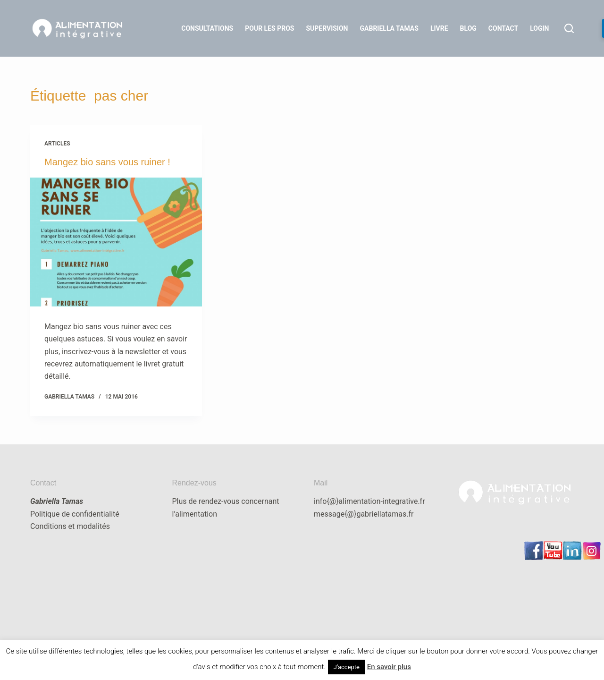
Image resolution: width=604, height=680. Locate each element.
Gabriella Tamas (389, 28)
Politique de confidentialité (74, 514)
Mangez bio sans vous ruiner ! (107, 162)
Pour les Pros (269, 28)
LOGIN (539, 28)
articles (57, 143)
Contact (503, 28)
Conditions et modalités (70, 526)
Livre (439, 28)
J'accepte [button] (347, 667)
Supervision (327, 28)
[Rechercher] (569, 28)
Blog (468, 28)
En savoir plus (389, 667)
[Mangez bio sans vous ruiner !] (116, 242)
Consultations (207, 28)
